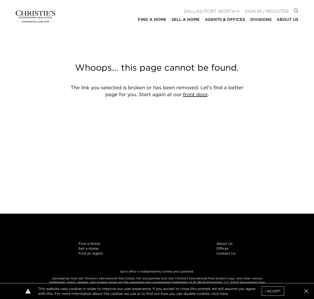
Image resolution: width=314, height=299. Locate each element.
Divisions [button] (261, 19)
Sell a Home (88, 248)
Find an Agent (90, 253)
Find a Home (89, 244)
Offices (222, 248)
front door (195, 94)
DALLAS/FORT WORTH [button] (209, 11)
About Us (224, 244)
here (224, 294)
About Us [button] (287, 19)
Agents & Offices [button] (225, 19)
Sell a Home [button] (185, 19)
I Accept (273, 291)
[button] (306, 291)
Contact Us (226, 253)
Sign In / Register (267, 11)
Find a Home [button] (152, 19)
